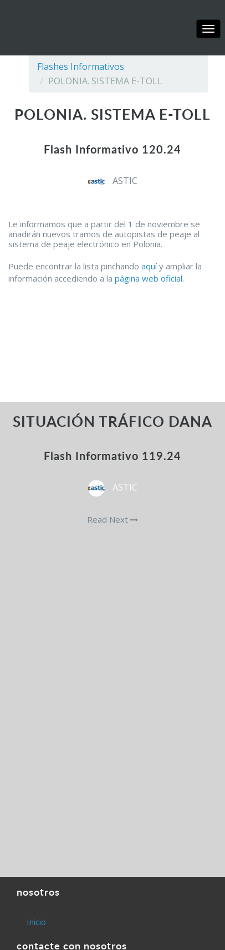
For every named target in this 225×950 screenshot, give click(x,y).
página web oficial (148, 278)
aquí (149, 266)
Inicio (36, 921)
